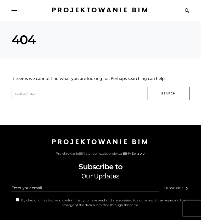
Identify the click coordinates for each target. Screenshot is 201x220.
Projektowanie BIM (100, 10)
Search (168, 93)
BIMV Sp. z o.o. (134, 153)
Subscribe (174, 188)
